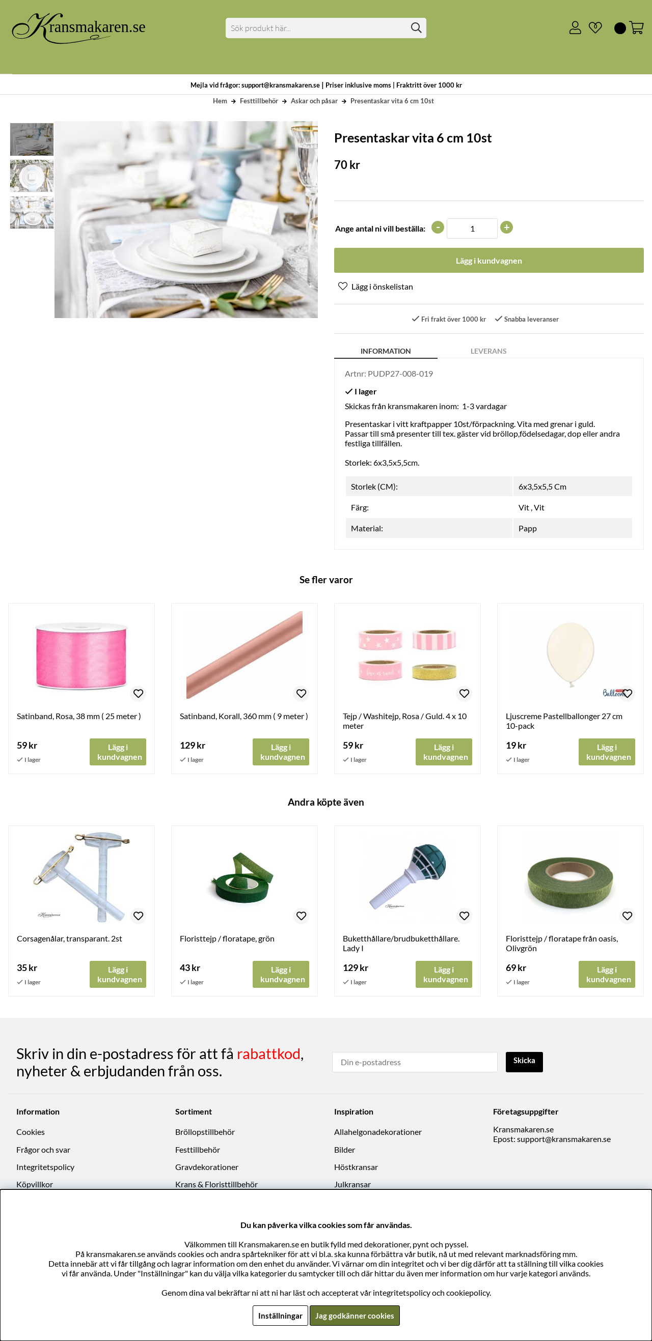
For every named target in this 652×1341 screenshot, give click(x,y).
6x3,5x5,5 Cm (542, 487)
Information (386, 352)
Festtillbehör (259, 101)
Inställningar (278, 1315)
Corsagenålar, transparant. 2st (69, 940)
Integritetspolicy (45, 1168)
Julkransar (352, 1185)
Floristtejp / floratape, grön (227, 940)
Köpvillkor (34, 1185)
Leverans (489, 352)
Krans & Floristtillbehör (216, 1185)
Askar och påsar (314, 101)
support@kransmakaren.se (564, 1140)
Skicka (526, 1062)
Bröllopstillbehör (205, 1132)
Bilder (344, 1150)
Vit (524, 508)
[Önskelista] (591, 28)
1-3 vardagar (484, 407)
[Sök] (326, 28)
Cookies (30, 1132)
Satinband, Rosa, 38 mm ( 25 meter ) (79, 717)
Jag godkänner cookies (355, 1315)
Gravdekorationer (206, 1168)
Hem (220, 101)
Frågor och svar (43, 1150)
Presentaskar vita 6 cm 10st (392, 101)
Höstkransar (356, 1168)
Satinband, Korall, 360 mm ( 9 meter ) (244, 717)
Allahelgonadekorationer (378, 1132)
